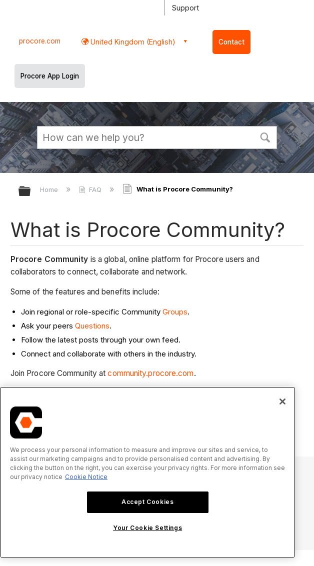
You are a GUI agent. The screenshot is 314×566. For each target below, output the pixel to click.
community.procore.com (151, 373)
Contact (231, 42)
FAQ (91, 190)
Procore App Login (49, 76)
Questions (92, 325)
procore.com (39, 41)
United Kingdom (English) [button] (132, 42)
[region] (147, 472)
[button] (265, 136)
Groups (175, 311)
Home (50, 190)
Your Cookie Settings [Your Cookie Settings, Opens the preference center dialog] (147, 528)
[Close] (283, 401)
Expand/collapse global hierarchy (31, 191)
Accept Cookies (148, 502)
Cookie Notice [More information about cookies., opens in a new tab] (86, 476)
